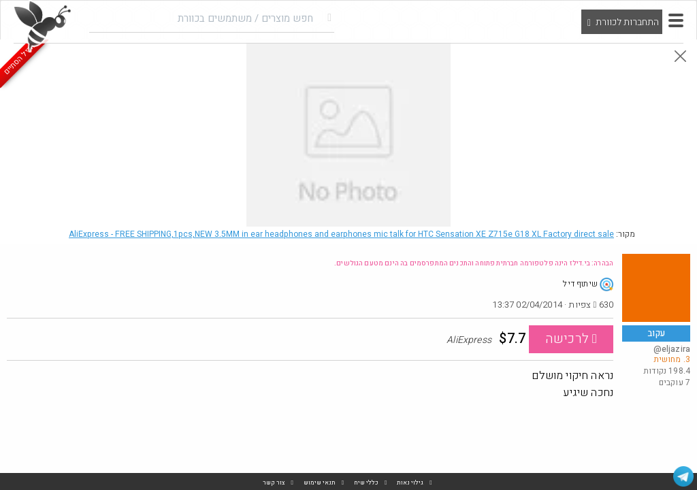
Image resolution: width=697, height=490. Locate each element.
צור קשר (274, 482)
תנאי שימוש (320, 482)
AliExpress (341, 234)
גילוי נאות (410, 482)
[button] (675, 20)
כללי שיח (366, 482)
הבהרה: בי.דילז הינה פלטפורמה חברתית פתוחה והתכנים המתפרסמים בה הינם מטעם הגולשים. (473, 263)
